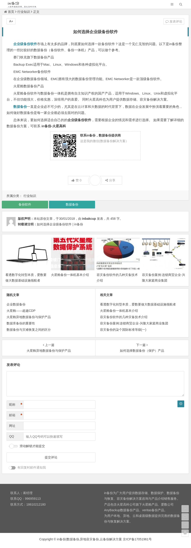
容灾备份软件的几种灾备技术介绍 (123, 317)
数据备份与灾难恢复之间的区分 (29, 329)
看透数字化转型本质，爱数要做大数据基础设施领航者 (138, 304)
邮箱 (15, 415)
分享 (110, 180)
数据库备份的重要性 (21, 323)
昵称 (15, 404)
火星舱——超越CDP (21, 310)
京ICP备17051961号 (137, 539)
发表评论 (173, 21)
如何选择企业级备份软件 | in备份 (60, 224)
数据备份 (72, 204)
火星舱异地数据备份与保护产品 (29, 317)
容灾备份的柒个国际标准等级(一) (123, 329)
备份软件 (25, 204)
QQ (11, 436)
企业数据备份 (16, 304)
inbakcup (89, 218)
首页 (9, 12)
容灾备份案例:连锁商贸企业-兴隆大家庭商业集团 (134, 323)
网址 (12, 426)
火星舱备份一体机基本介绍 (70, 275)
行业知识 (23, 12)
